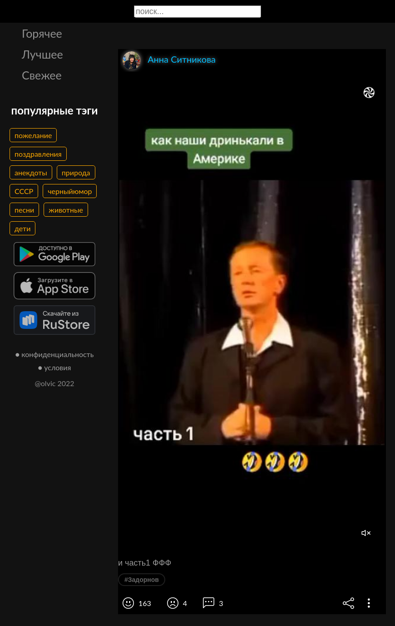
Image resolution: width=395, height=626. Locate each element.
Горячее (42, 33)
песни (24, 209)
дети (22, 228)
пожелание (33, 135)
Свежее (42, 75)
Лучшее (42, 54)
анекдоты (31, 172)
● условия (54, 367)
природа (76, 172)
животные (66, 209)
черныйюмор (70, 191)
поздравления (38, 153)
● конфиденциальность (54, 354)
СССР (24, 191)
